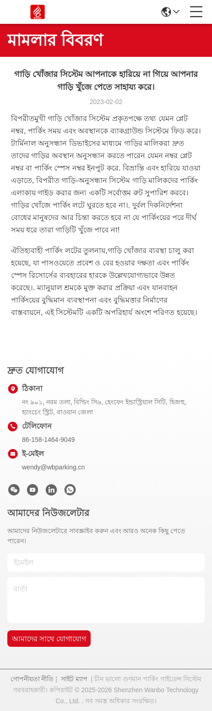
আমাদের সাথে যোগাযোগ (49, 639)
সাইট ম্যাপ (74, 679)
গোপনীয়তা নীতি (32, 679)
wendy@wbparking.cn (53, 467)
